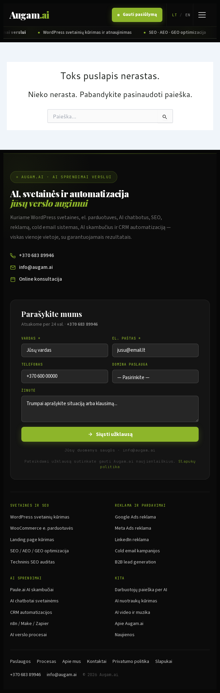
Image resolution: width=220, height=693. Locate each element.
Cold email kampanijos (137, 551)
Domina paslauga (130, 364)
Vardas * (30, 338)
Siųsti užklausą (110, 434)
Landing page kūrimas (32, 539)
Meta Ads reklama (133, 528)
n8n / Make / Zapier (29, 623)
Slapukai (163, 661)
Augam (29, 15)
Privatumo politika (131, 661)
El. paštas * (126, 338)
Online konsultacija (36, 279)
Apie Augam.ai (129, 623)
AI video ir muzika (132, 612)
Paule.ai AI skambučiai (32, 589)
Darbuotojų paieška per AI (141, 589)
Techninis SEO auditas (32, 562)
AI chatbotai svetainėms (34, 601)
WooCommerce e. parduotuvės (41, 528)
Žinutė (28, 390)
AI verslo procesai (28, 634)
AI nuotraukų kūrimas (136, 601)
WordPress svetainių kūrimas (39, 517)
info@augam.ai (31, 267)
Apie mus (71, 661)
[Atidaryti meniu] (202, 14)
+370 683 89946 (32, 255)
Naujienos (125, 634)
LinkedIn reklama (132, 539)
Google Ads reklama (135, 517)
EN (187, 15)
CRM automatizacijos (31, 612)
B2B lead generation (135, 562)
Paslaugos (20, 661)
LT (174, 15)
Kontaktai (96, 661)
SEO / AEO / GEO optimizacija (39, 551)
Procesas (46, 661)
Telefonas (32, 364)
